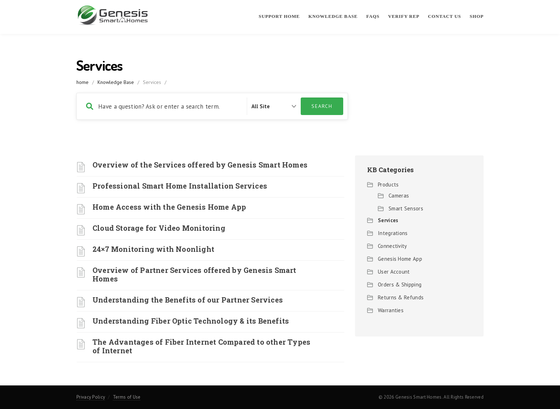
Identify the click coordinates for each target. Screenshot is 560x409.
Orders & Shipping (399, 284)
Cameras (399, 195)
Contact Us (444, 16)
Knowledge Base (333, 16)
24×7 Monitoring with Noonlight (153, 249)
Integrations (393, 233)
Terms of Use (127, 397)
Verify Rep (404, 16)
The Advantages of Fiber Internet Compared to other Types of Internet (201, 346)
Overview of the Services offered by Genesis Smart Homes (200, 164)
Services (388, 220)
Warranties (391, 310)
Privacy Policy (90, 397)
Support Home (279, 16)
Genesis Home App (400, 258)
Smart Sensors (406, 208)
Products (388, 184)
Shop (477, 16)
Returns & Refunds (401, 297)
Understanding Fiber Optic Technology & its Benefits (190, 320)
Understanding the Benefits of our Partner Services (187, 299)
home (82, 82)
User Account (394, 271)
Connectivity (392, 246)
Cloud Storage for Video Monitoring (158, 228)
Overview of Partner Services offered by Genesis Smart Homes (194, 274)
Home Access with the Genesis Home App (169, 206)
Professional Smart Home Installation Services (179, 185)
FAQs (372, 16)
